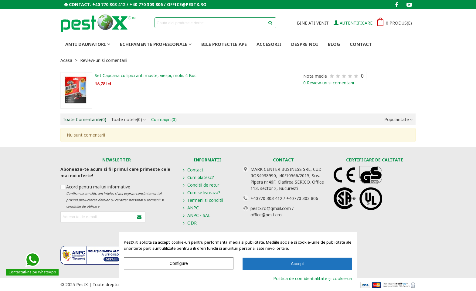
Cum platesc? (198, 177)
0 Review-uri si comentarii (328, 83)
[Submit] (139, 217)
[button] (135, 4)
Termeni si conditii (202, 200)
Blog (334, 44)
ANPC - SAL (196, 215)
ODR (189, 223)
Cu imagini (164, 119)
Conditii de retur (200, 185)
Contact (361, 44)
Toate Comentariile (84, 119)
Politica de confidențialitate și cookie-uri (312, 278)
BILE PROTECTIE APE (224, 44)
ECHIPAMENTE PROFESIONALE (153, 44)
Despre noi (304, 44)
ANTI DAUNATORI (85, 44)
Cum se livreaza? (201, 192)
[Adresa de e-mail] (97, 217)
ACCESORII (269, 44)
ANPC (190, 208)
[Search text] (210, 23)
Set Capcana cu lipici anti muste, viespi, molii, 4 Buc (145, 75)
